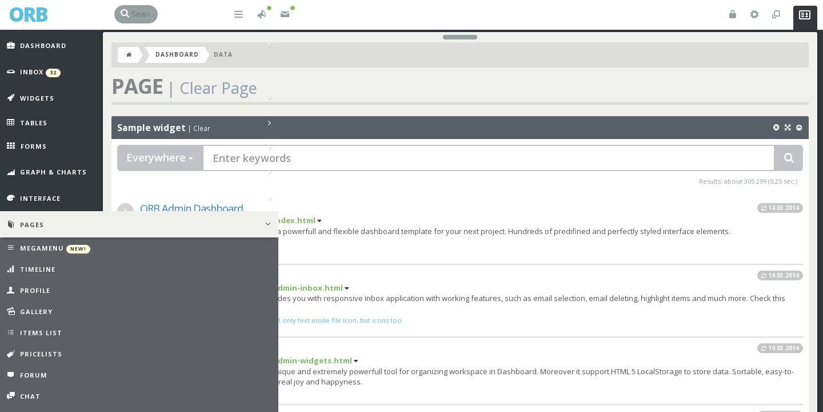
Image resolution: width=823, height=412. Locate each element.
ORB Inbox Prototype (198, 279)
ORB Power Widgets (195, 352)
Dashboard (188, 58)
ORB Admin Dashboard (202, 212)
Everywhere (171, 161)
